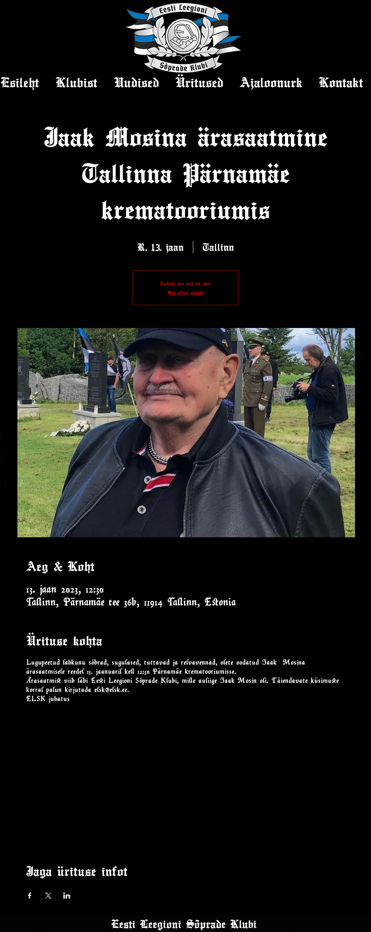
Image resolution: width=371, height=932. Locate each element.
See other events (186, 292)
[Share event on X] (48, 896)
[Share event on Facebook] (29, 896)
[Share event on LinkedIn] (66, 896)
